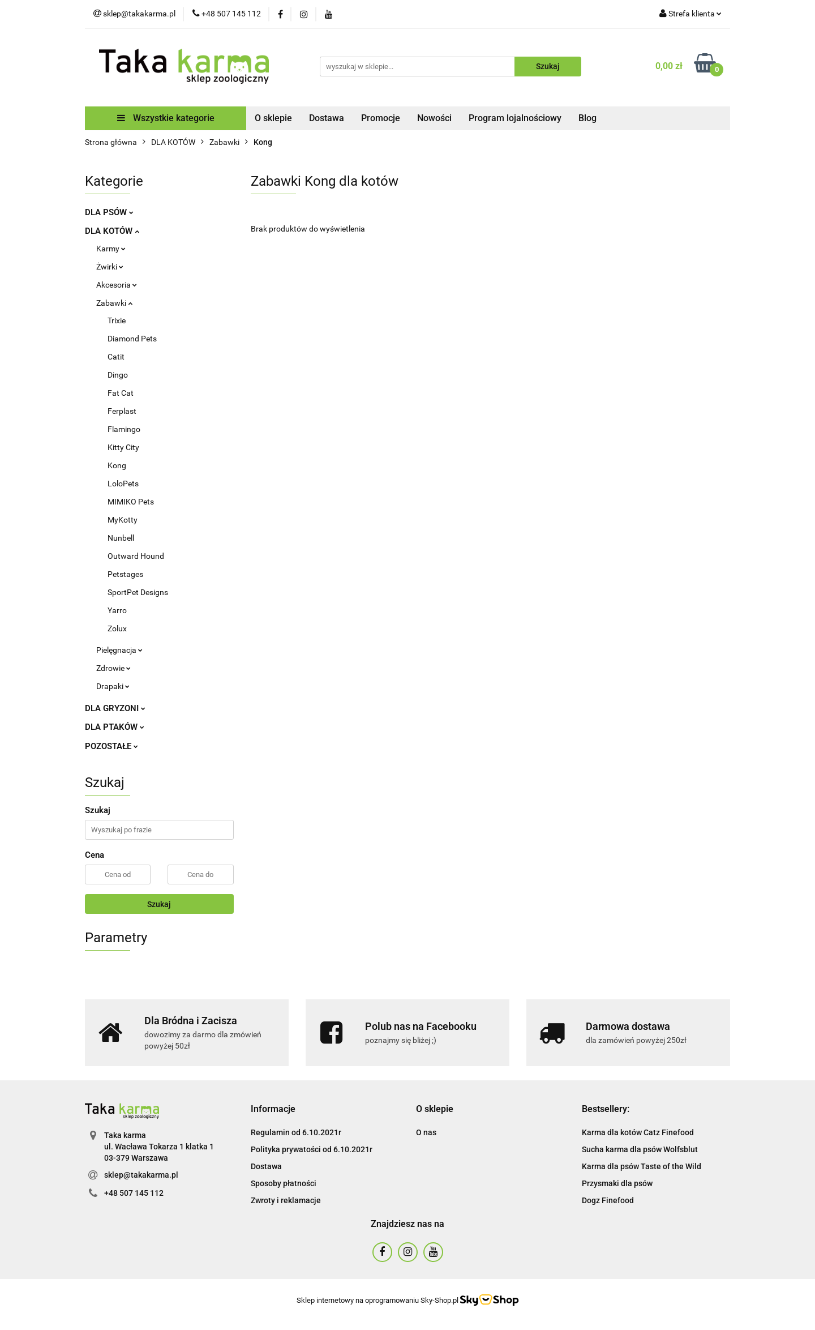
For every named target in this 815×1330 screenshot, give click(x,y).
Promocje (380, 118)
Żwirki (109, 266)
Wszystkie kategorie (166, 118)
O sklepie (273, 118)
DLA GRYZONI (115, 708)
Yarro (117, 610)
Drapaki (113, 686)
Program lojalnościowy (515, 118)
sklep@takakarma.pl (141, 1174)
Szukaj (159, 904)
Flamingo (124, 429)
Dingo (118, 374)
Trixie (117, 320)
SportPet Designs (138, 592)
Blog (587, 118)
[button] (273, 1109)
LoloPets (123, 483)
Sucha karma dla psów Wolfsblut (640, 1149)
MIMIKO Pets (131, 501)
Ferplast (122, 411)
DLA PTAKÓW (114, 727)
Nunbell (121, 537)
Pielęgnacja (119, 650)
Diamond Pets (132, 338)
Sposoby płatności (283, 1183)
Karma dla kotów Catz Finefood (638, 1132)
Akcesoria (116, 284)
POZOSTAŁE (111, 746)
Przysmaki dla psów (617, 1183)
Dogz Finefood (608, 1200)
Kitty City (123, 447)
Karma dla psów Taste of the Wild (641, 1166)
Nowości (434, 118)
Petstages (125, 574)
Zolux (117, 628)
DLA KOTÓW (112, 231)
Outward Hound (136, 556)
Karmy (111, 248)
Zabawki (114, 302)
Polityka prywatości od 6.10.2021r (311, 1149)
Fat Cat (121, 392)
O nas (426, 1132)
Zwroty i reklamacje (286, 1200)
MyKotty (123, 519)
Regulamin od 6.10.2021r (296, 1132)
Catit (116, 356)
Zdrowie (113, 668)
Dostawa (326, 118)
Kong (117, 465)
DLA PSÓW (109, 212)
